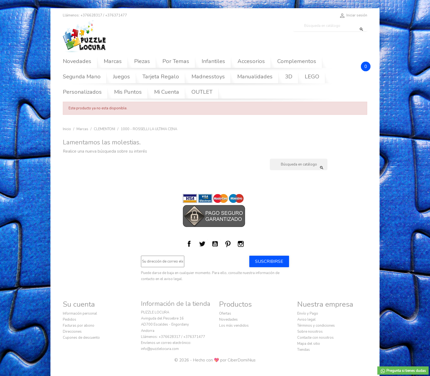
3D (288, 76)
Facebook (189, 243)
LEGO (312, 76)
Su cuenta (79, 304)
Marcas (113, 61)
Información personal (80, 313)
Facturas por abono (78, 325)
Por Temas (175, 61)
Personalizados (82, 92)
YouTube (215, 243)
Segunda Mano (82, 76)
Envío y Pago (307, 313)
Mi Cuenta (166, 92)
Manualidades (255, 76)
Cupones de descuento (81, 337)
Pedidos (69, 319)
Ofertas (225, 313)
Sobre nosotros (310, 331)
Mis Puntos (128, 92)
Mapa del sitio (308, 343)
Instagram (240, 243)
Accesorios (251, 61)
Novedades (77, 61)
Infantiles (213, 61)
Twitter (202, 243)
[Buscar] (330, 26)
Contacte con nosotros (315, 337)
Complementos (296, 61)
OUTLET (202, 92)
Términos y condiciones (316, 325)
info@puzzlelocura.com (160, 348)
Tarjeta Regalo (160, 76)
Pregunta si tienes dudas (403, 371)
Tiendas (303, 349)
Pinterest (227, 243)
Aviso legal (306, 319)
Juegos (121, 76)
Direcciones (72, 331)
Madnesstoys (208, 76)
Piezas (142, 61)
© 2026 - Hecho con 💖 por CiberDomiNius (215, 360)
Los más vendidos (234, 325)
